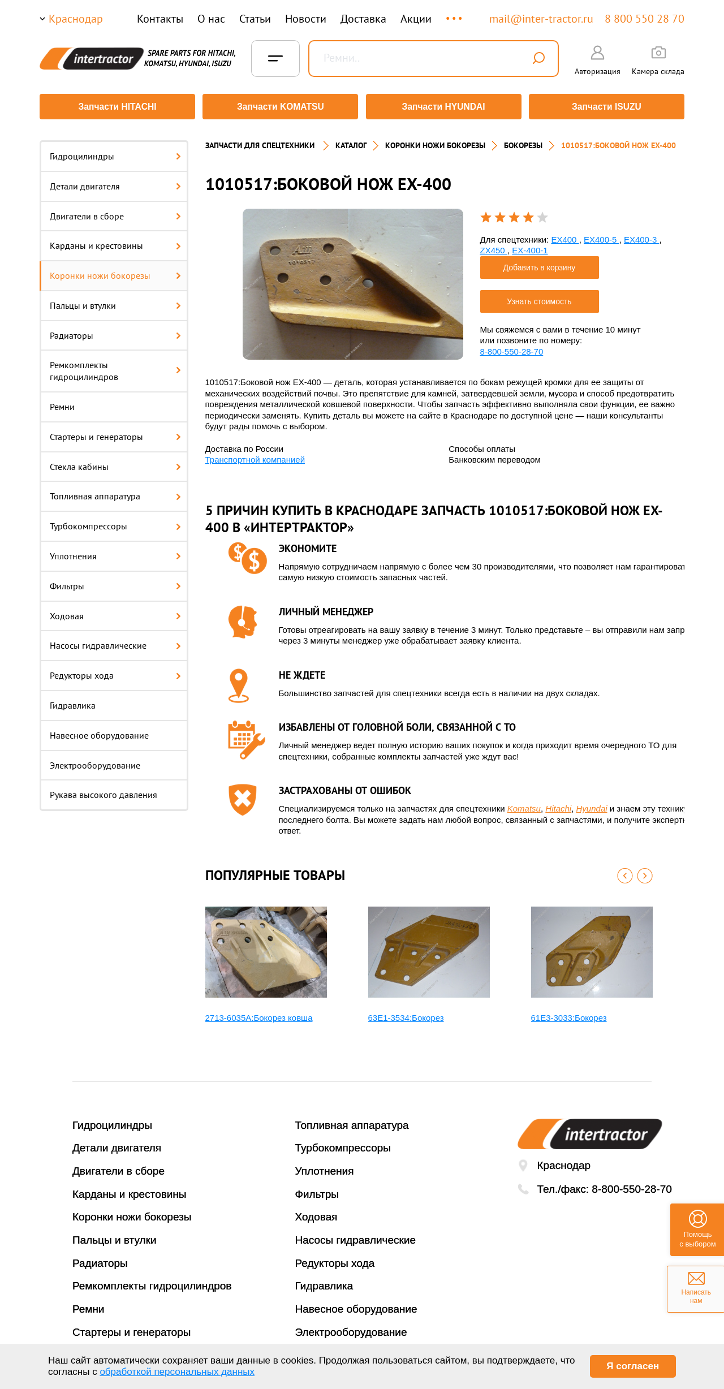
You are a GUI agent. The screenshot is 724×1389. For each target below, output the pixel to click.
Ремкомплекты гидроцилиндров (115, 367)
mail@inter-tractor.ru (541, 18)
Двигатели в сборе (115, 212)
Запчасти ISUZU (608, 106)
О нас (211, 18)
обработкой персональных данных (177, 1371)
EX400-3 (642, 235)
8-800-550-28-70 (512, 347)
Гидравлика (73, 701)
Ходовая (115, 612)
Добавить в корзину (539, 263)
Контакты (160, 18)
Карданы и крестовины (115, 241)
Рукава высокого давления (103, 791)
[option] (353, 280)
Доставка (363, 18)
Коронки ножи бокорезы (115, 271)
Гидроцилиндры (115, 152)
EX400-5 (601, 235)
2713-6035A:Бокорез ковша (259, 1014)
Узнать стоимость (539, 297)
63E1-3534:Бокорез (406, 1014)
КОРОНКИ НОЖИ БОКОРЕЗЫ (435, 141)
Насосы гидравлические (115, 642)
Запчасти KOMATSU (279, 106)
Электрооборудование (95, 761)
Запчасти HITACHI (116, 106)
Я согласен (632, 1366)
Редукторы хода (115, 671)
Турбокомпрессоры (115, 522)
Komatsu (524, 804)
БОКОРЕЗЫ (523, 141)
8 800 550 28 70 (644, 18)
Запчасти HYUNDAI (444, 106)
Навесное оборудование (99, 731)
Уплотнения (115, 552)
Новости (305, 18)
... (455, 13)
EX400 (565, 235)
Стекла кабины (115, 462)
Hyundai (591, 804)
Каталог (351, 141)
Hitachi (558, 804)
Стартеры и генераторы (115, 432)
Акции (416, 18)
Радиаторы (115, 331)
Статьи (255, 18)
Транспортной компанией (255, 455)
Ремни (62, 402)
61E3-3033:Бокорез (569, 1014)
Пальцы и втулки (115, 301)
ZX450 (493, 246)
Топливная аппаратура (115, 492)
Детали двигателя (115, 182)
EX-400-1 (530, 246)
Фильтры (115, 582)
